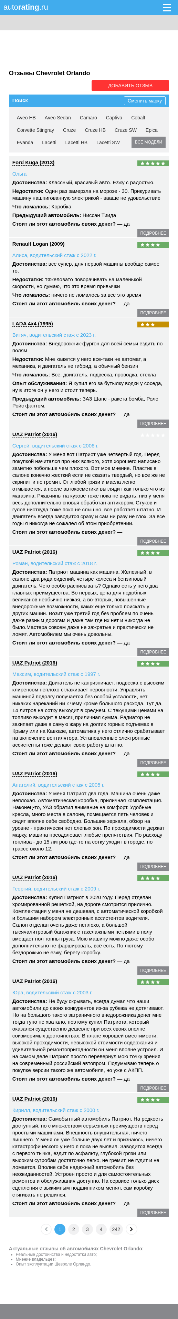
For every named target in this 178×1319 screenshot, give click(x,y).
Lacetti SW (108, 142)
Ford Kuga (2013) (33, 162)
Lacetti (49, 142)
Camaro (88, 117)
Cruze (69, 130)
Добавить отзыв (130, 85)
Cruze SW (126, 130)
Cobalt (138, 117)
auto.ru (25, 7)
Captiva (114, 117)
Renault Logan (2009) (38, 244)
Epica (152, 130)
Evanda (25, 142)
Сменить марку (145, 101)
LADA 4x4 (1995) (32, 323)
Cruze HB (95, 130)
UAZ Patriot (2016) (34, 434)
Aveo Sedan (58, 117)
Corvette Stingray (35, 130)
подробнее (153, 233)
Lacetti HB (76, 142)
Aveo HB (26, 117)
